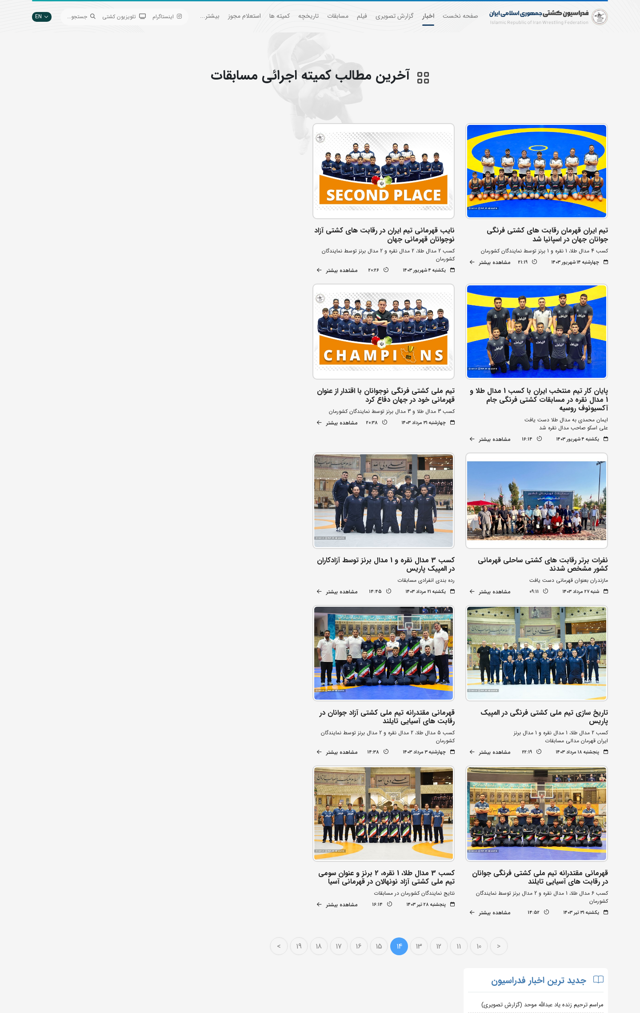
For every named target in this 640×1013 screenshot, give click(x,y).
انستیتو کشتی (202, 939)
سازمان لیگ (204, 953)
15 (380, 769)
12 (440, 769)
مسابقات (337, 16)
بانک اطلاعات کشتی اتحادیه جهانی (276, 939)
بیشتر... (210, 16)
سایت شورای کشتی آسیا (288, 966)
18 (320, 769)
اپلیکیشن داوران (199, 926)
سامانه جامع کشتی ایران (190, 966)
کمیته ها (279, 16)
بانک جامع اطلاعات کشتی (287, 899)
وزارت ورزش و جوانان (291, 926)
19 (300, 769)
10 (480, 769)
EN (41, 16)
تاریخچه (308, 16)
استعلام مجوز (244, 16)
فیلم (362, 16)
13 (420, 769)
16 (360, 769)
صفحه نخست (460, 16)
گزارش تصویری (395, 16)
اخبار (428, 16)
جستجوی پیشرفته (197, 899)
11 (460, 769)
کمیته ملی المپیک (295, 953)
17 (340, 769)
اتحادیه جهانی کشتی (291, 913)
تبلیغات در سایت (198, 913)
